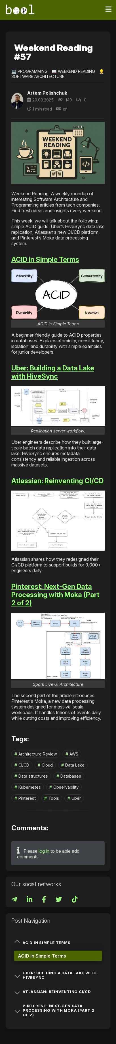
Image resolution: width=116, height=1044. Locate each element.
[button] (58, 294)
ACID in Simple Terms (45, 259)
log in (44, 851)
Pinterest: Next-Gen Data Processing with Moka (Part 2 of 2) (55, 594)
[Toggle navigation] (108, 9)
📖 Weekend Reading (73, 71)
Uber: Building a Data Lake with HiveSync (52, 372)
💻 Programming (29, 71)
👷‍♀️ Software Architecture (57, 74)
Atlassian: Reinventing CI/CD (57, 481)
